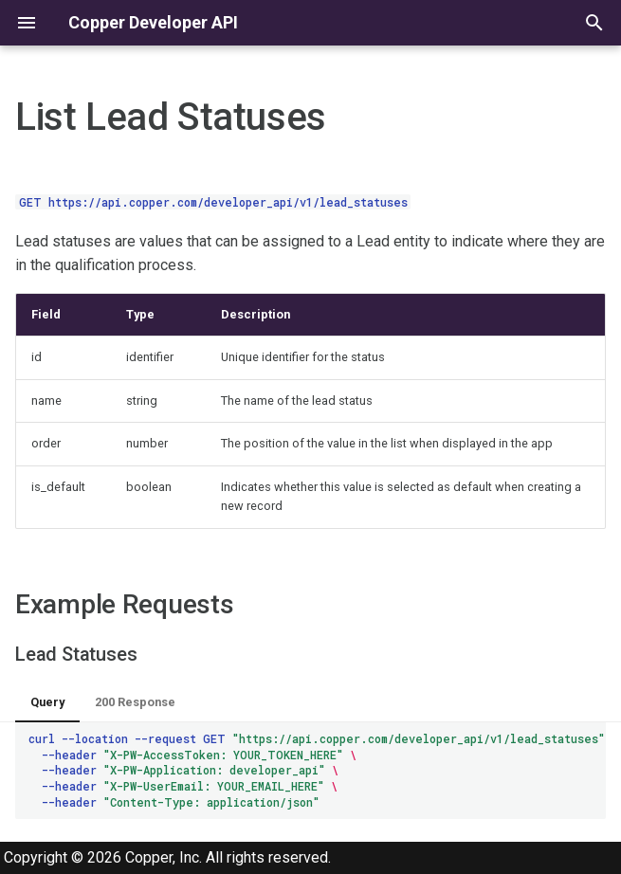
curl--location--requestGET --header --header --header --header (317, 770)
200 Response (135, 702)
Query (47, 702)
